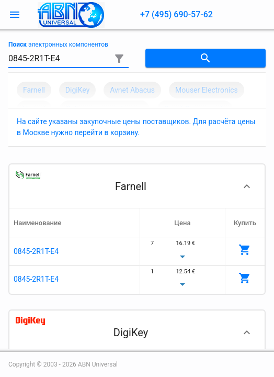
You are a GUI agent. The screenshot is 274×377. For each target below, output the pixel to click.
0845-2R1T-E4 (36, 251)
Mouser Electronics (206, 90)
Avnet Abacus (132, 90)
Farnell (34, 90)
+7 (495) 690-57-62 (176, 14)
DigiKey (77, 90)
